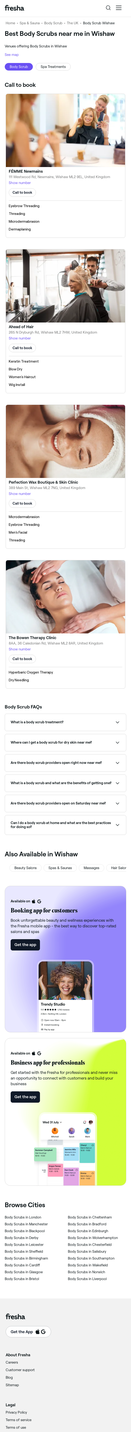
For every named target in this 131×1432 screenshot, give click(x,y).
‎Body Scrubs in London (23, 1217)
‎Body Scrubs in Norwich (86, 1272)
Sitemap (12, 1385)
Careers (12, 1362)
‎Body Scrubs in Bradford (87, 1224)
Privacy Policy (16, 1412)
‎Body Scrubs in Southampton (91, 1258)
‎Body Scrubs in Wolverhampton (93, 1238)
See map (12, 55)
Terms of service (18, 1420)
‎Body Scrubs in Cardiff (22, 1265)
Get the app (25, 944)
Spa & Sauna (30, 23)
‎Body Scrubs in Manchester (26, 1224)
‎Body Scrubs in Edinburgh (88, 1231)
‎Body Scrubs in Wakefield (88, 1265)
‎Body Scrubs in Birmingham (26, 1258)
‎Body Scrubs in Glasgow (24, 1272)
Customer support (20, 1370)
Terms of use (16, 1427)
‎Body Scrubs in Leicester (24, 1245)
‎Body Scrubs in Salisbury (87, 1251)
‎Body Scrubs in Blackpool (25, 1231)
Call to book (22, 192)
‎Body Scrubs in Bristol (22, 1279)
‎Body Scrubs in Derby (21, 1238)
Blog (9, 1377)
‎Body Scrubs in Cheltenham (90, 1217)
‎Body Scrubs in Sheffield (24, 1251)
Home (10, 23)
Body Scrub (53, 23)
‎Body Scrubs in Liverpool (87, 1279)
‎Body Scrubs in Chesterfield (90, 1245)
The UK (73, 23)
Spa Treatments (53, 67)
